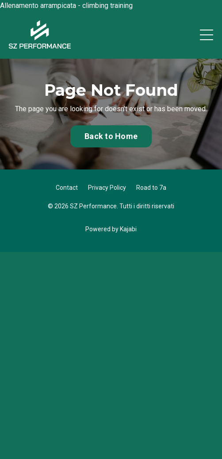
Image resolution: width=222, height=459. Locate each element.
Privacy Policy (107, 187)
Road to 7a (151, 187)
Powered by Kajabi (111, 229)
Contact (67, 187)
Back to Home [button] (111, 136)
